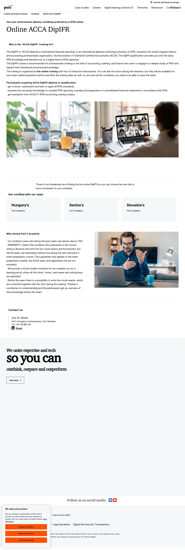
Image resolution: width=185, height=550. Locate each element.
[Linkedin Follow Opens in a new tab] (13, 331)
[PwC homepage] (8, 6)
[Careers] (62, 8)
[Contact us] (138, 8)
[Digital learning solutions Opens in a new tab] (84, 8)
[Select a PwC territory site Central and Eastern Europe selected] (166, 2)
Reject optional (26, 539)
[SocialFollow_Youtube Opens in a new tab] (115, 503)
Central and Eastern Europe (15, 14)
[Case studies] (47, 8)
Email (19, 331)
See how (15, 383)
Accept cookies (26, 533)
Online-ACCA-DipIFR (52, 14)
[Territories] (107, 8)
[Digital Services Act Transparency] (91, 527)
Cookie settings (26, 546)
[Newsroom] (122, 8)
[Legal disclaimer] (61, 527)
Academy (35, 14)
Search (177, 7)
